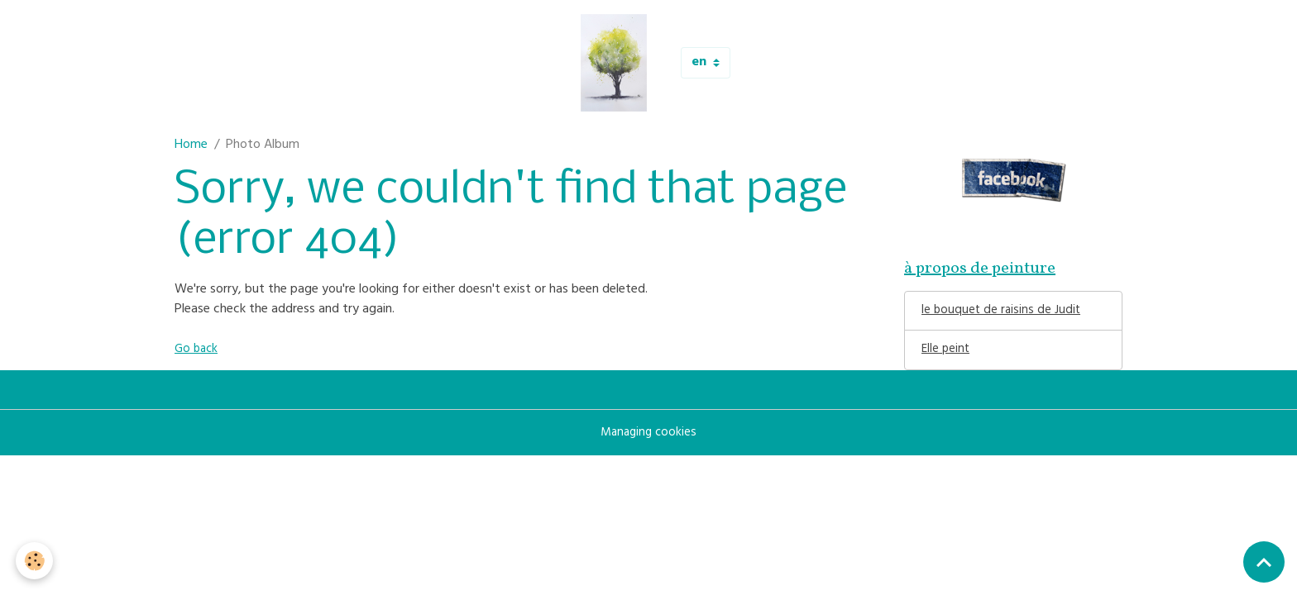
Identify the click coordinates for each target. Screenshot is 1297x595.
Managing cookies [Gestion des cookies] (648, 438)
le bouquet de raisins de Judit (1002, 314)
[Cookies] (35, 560)
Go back (198, 349)
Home (191, 145)
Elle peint (946, 354)
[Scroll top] (1264, 562)
